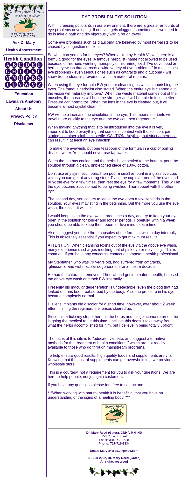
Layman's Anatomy (23, 101)
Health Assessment (24, 50)
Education (23, 94)
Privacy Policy (24, 116)
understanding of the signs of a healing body (85, 397)
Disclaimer (24, 124)
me (140, 385)
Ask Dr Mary (24, 42)
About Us (23, 109)
